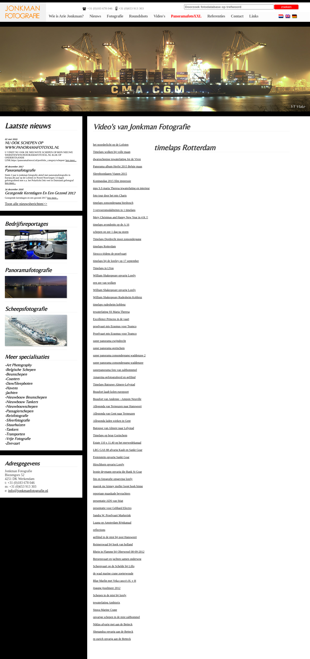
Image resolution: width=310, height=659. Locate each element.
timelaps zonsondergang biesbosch (113, 202)
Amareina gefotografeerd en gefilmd (114, 377)
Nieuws (95, 16)
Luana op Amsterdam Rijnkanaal (112, 522)
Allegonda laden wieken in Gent (112, 421)
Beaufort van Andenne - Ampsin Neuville (117, 399)
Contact (237, 16)
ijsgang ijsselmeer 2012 (106, 588)
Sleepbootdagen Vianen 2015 (110, 173)
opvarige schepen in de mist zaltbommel (116, 617)
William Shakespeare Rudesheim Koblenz (117, 297)
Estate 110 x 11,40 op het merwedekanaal (117, 442)
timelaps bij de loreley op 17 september (116, 261)
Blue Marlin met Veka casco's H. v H (114, 580)
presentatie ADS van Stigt (108, 500)
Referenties (216, 16)
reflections (99, 530)
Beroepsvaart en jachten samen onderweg (117, 559)
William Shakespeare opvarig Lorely (114, 275)
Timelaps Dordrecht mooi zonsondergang (117, 239)
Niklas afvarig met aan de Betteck (112, 624)
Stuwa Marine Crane (105, 610)
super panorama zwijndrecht (109, 341)
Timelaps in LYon (103, 268)
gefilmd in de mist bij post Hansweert (115, 537)
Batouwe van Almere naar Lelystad (113, 428)
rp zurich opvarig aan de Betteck (112, 639)
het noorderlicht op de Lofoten (111, 144)
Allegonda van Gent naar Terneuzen (114, 413)
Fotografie (115, 16)
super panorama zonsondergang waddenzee (118, 362)
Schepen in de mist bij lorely (109, 595)
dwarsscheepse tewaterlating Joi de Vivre (117, 159)
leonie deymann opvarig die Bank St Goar (117, 471)
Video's (159, 16)
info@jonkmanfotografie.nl (28, 491)
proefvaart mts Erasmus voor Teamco (115, 326)
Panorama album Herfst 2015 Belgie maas (117, 166)
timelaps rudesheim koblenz (109, 304)
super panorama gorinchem (109, 348)
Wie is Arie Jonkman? (66, 16)
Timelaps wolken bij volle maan (111, 152)
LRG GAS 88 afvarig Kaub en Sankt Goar (117, 450)
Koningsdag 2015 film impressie (112, 181)
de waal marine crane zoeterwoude (113, 573)
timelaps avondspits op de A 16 (111, 224)
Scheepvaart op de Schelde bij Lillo (113, 566)
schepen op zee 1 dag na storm (111, 232)
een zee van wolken (104, 282)
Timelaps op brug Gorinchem (110, 435)
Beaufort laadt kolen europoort (111, 391)
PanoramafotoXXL (186, 16)
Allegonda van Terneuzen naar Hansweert (117, 406)
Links (253, 16)
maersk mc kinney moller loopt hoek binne (118, 486)
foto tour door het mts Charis (110, 195)
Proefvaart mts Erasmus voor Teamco (115, 333)
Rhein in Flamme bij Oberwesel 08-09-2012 (118, 551)
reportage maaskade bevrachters (111, 493)
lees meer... (71, 160)
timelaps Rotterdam (104, 246)
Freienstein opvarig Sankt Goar (111, 457)
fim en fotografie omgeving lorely (112, 479)
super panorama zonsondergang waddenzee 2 (119, 355)
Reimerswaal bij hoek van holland (113, 544)
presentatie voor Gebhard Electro (112, 508)
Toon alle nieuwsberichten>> (26, 204)
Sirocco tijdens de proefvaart (109, 253)
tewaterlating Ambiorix (106, 602)
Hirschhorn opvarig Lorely (108, 464)
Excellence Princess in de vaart (111, 319)
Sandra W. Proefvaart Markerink (112, 515)
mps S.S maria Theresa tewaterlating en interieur (121, 188)
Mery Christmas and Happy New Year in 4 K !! (120, 217)
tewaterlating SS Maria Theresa (111, 312)
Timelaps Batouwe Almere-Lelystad (114, 384)
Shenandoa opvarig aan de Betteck (113, 631)
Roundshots (138, 16)
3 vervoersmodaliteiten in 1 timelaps (114, 210)
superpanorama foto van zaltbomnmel (115, 370)
